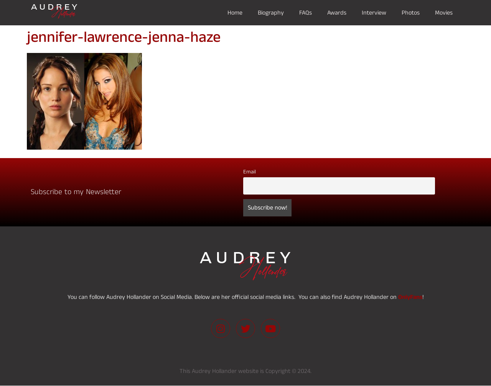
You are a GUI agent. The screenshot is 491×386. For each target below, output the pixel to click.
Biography (271, 12)
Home (234, 12)
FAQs (305, 12)
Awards (336, 12)
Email (249, 172)
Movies (444, 12)
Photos (411, 12)
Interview (374, 12)
